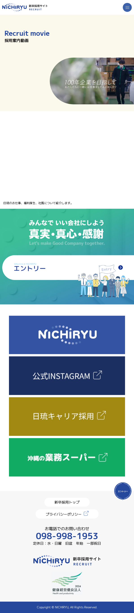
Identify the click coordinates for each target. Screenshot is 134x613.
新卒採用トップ (67, 502)
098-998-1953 (67, 536)
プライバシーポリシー (64, 514)
